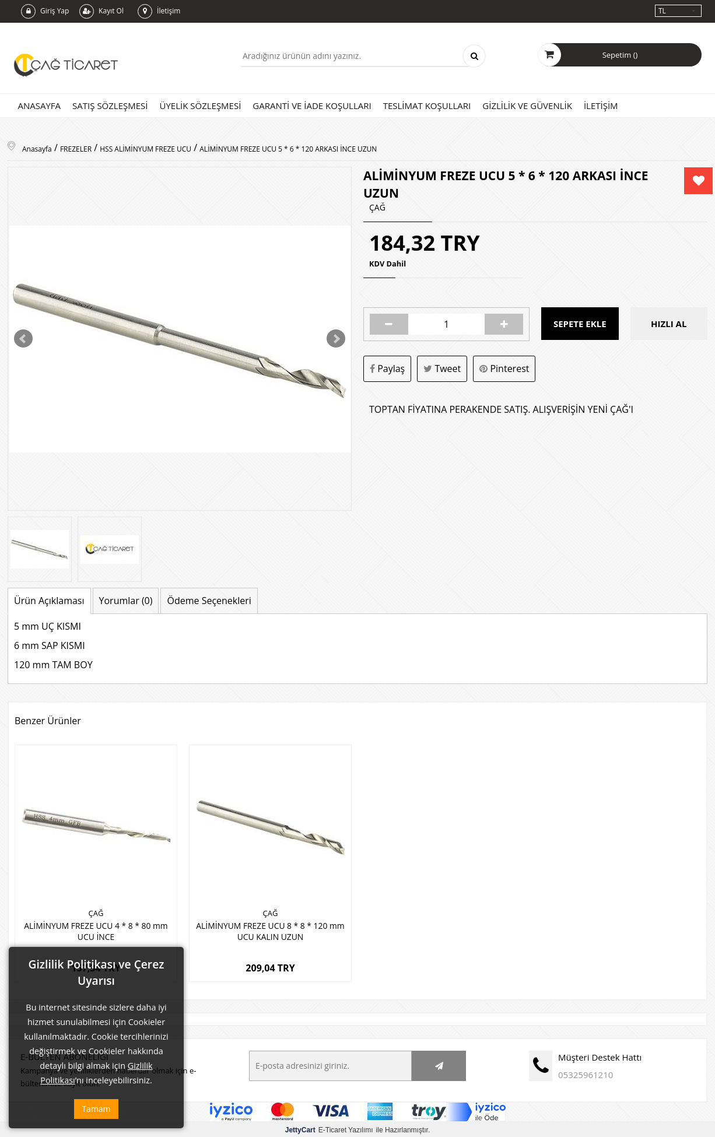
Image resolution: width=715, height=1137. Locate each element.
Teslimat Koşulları (427, 105)
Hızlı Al (668, 324)
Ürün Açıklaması (49, 600)
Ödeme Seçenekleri (209, 600)
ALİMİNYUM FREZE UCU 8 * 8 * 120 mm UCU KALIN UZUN (270, 930)
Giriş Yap (45, 11)
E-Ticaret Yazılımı (329, 1128)
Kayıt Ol (101, 11)
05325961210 (585, 1072)
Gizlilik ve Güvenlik (527, 105)
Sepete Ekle (580, 324)
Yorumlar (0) (126, 600)
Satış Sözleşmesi (110, 105)
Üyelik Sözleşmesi (200, 105)
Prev (23, 338)
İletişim (159, 11)
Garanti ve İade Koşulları (312, 105)
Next (336, 338)
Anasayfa (39, 105)
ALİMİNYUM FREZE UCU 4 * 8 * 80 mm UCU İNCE (96, 930)
